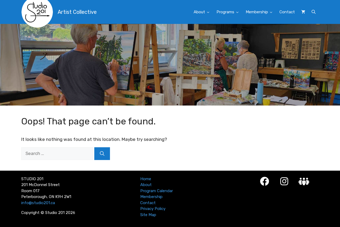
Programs (229, 12)
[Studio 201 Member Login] (304, 181)
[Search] (102, 153)
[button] (313, 12)
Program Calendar (156, 190)
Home (145, 178)
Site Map (148, 214)
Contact (287, 12)
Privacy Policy (152, 208)
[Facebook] (264, 181)
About (203, 12)
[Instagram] (284, 181)
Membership (261, 12)
